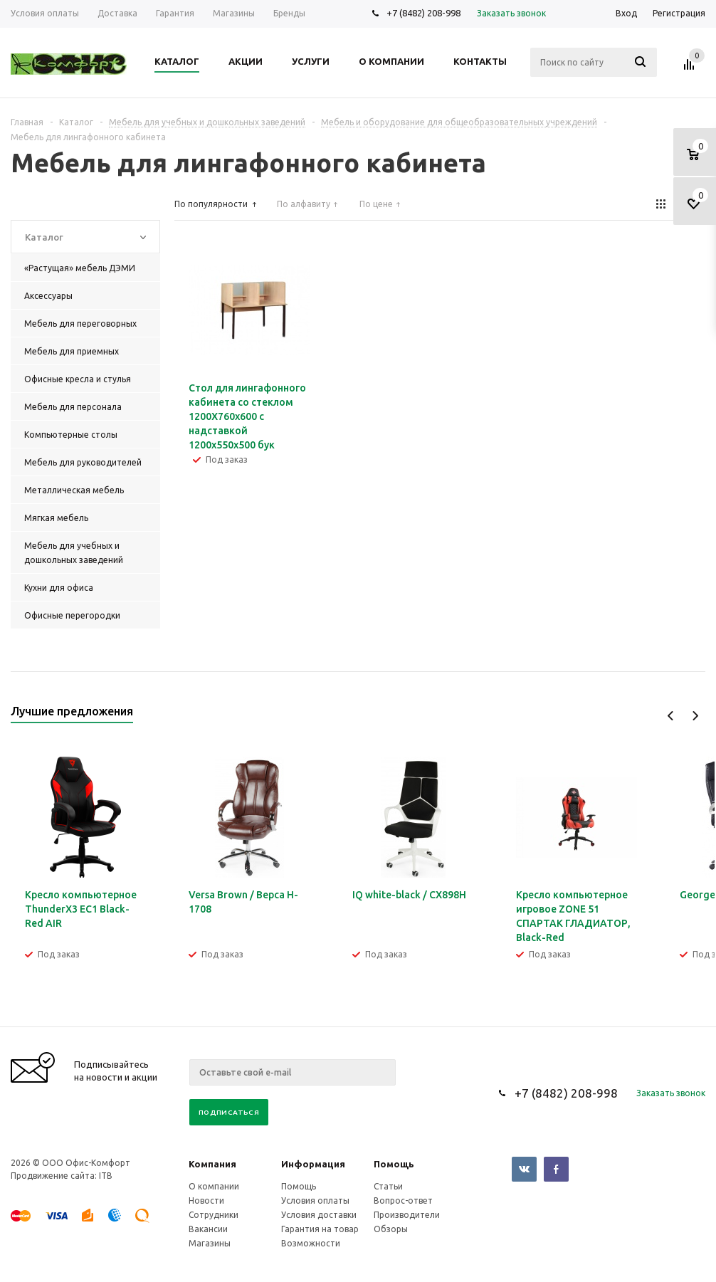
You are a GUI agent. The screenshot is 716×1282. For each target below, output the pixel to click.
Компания (212, 1164)
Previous (670, 715)
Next (695, 715)
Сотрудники (213, 1214)
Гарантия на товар (320, 1229)
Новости (206, 1200)
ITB (105, 1175)
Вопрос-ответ (403, 1200)
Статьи (388, 1186)
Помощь (394, 1164)
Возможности (310, 1243)
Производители (407, 1214)
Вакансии (208, 1229)
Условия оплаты (315, 1200)
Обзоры (391, 1229)
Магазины (210, 1243)
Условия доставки (319, 1214)
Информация (313, 1164)
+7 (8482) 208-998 (423, 13)
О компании (214, 1186)
